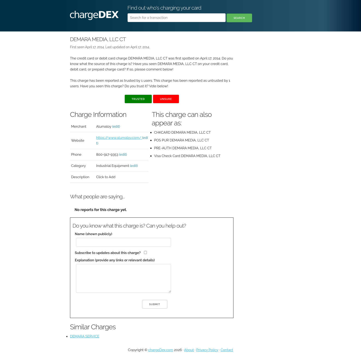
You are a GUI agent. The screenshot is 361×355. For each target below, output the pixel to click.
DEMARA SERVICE (84, 336)
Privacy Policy (207, 350)
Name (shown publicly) (93, 234)
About (189, 350)
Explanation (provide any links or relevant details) (115, 260)
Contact (227, 350)
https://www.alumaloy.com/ (119, 138)
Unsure (166, 99)
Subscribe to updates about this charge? (108, 253)
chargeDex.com (160, 350)
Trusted (138, 99)
